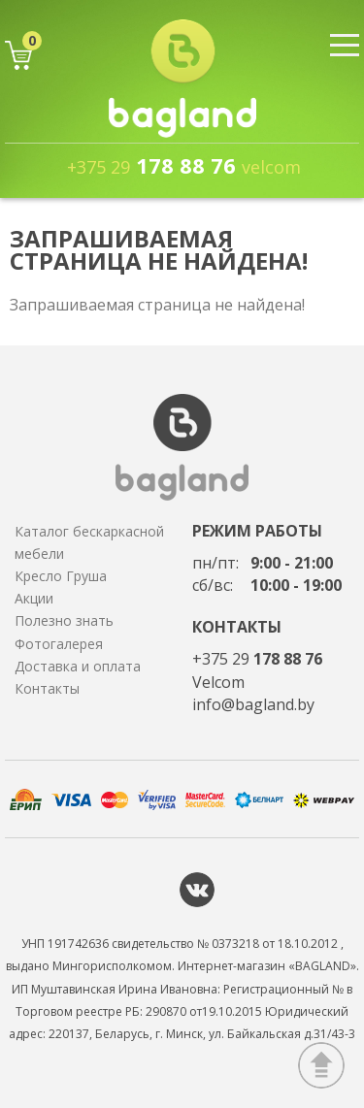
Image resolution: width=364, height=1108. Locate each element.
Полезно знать (64, 620)
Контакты (47, 688)
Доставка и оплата (78, 666)
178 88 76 (184, 164)
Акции (34, 598)
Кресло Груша (61, 576)
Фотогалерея (59, 644)
